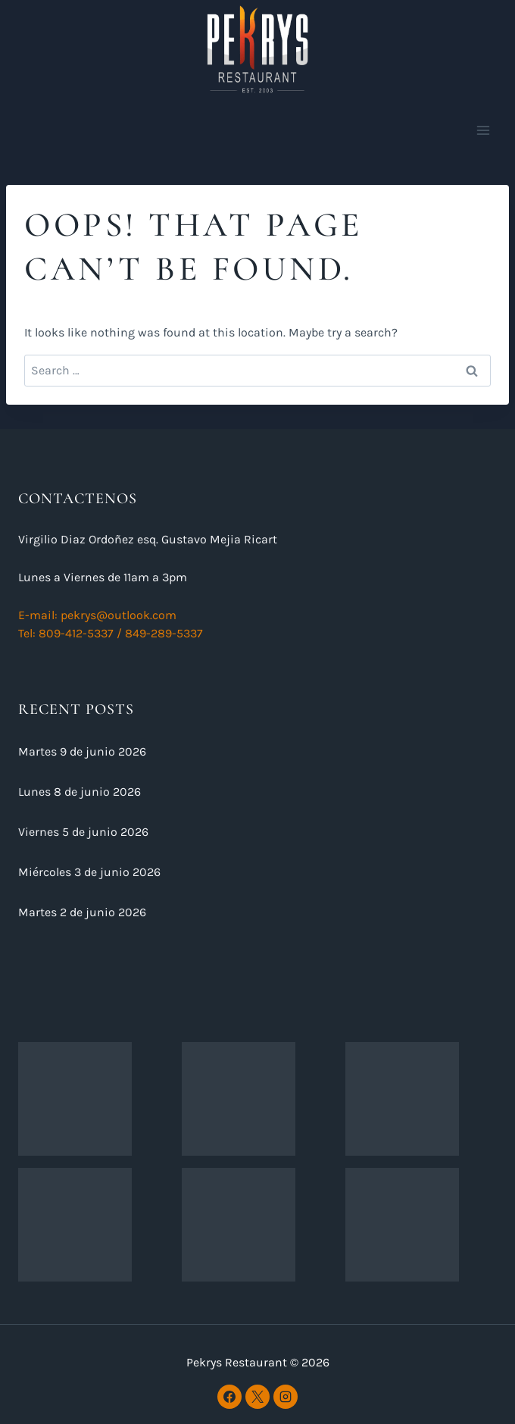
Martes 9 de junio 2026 (82, 751)
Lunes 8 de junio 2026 (79, 791)
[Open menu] (483, 130)
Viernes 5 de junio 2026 (83, 832)
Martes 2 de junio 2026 (82, 912)
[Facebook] (229, 1397)
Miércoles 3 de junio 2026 (89, 872)
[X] (257, 1397)
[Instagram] (285, 1397)
